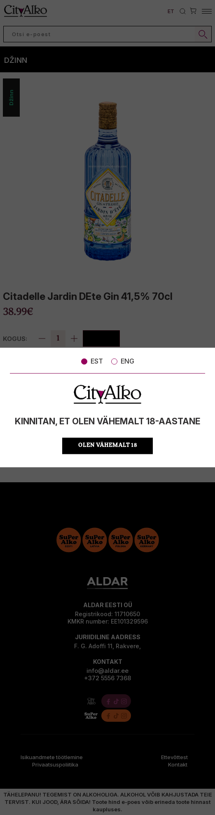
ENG (122, 361)
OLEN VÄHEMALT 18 (107, 446)
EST (92, 361)
